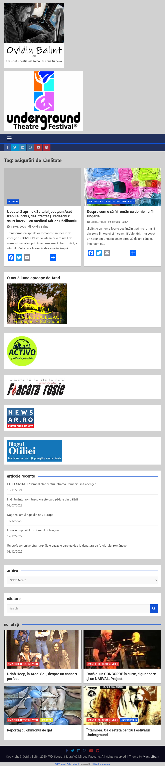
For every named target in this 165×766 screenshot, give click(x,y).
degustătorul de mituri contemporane (111, 201)
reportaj (46, 720)
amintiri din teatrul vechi (23, 664)
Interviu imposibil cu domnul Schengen (33, 530)
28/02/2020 (96, 222)
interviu (13, 201)
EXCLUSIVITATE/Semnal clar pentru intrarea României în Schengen (51, 484)
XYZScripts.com (101, 764)
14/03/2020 (16, 226)
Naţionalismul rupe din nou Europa (30, 515)
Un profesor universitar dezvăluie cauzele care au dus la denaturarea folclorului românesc (67, 545)
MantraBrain (151, 756)
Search (154, 608)
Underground (129, 720)
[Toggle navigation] (9, 138)
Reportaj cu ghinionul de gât (29, 730)
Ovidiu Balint (38, 226)
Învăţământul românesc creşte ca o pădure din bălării (42, 499)
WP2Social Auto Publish (67, 764)
